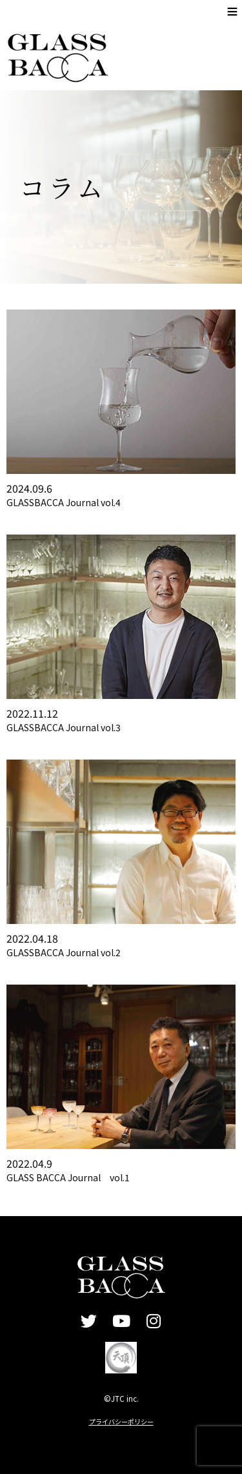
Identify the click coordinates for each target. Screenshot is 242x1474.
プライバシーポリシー (121, 1421)
